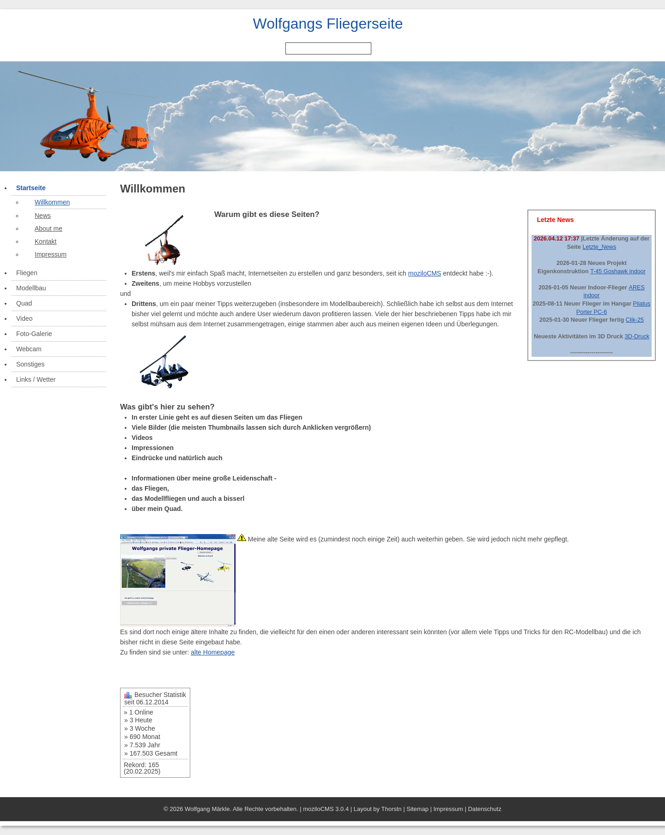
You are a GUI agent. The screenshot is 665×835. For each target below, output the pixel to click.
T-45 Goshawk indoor (618, 271)
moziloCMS (424, 273)
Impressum (50, 254)
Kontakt (45, 241)
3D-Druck (637, 336)
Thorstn (391, 808)
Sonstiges (30, 364)
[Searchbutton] (372, 51)
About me (48, 228)
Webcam (29, 349)
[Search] (328, 48)
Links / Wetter (35, 379)
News (43, 215)
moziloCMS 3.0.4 (326, 808)
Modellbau (31, 288)
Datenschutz (484, 808)
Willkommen (52, 202)
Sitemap (417, 808)
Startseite (31, 188)
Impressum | (450, 808)
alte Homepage (213, 652)
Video (24, 318)
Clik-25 (635, 320)
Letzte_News (599, 247)
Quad (24, 303)
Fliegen (26, 272)
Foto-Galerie (34, 333)
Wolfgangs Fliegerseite (328, 23)
